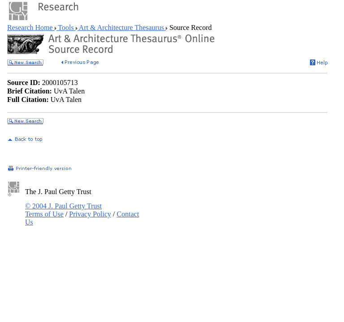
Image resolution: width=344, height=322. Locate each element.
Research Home (31, 27)
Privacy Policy (90, 214)
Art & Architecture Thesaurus (121, 27)
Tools (66, 27)
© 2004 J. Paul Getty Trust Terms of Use (63, 210)
